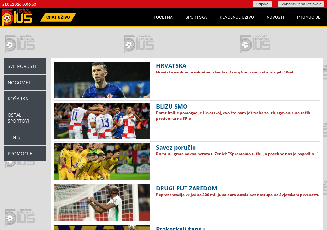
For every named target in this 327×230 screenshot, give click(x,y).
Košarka (18, 99)
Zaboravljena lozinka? (301, 4)
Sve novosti (22, 66)
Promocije (20, 153)
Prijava (262, 4)
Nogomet (19, 83)
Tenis (14, 137)
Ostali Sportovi (18, 118)
